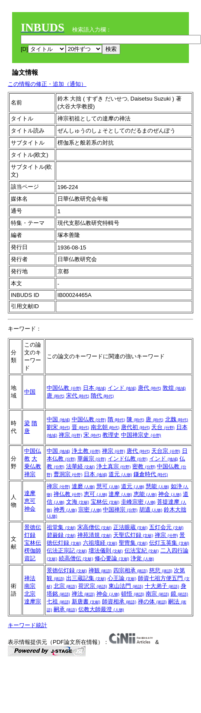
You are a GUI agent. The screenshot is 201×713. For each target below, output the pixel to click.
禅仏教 (68, 494)
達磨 (83, 486)
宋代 (77, 395)
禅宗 (70, 435)
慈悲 (160, 570)
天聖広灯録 (133, 535)
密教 (144, 466)
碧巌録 (61, 535)
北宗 (29, 593)
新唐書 (86, 601)
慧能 (157, 486)
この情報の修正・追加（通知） (47, 84)
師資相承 (119, 601)
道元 (120, 474)
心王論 (122, 578)
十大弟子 (162, 586)
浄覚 (142, 558)
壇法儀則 (106, 550)
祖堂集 (61, 527)
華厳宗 (91, 458)
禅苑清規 (94, 535)
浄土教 (86, 451)
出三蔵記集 (86, 578)
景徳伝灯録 (67, 570)
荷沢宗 (92, 586)
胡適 (151, 509)
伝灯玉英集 (169, 542)
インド (122, 388)
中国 (29, 391)
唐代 (149, 388)
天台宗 (165, 451)
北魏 (176, 419)
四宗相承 (130, 570)
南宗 (29, 586)
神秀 (65, 509)
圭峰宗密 (138, 501)
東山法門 (125, 586)
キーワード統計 (27, 625)
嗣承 (65, 609)
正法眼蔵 (130, 527)
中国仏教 (64, 388)
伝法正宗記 (67, 550)
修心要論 (112, 558)
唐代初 (135, 427)
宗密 (90, 509)
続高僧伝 (76, 558)
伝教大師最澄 (101, 609)
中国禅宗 (120, 509)
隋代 (102, 395)
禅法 (29, 578)
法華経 (80, 466)
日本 (94, 388)
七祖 (58, 601)
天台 (163, 427)
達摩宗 (32, 601)
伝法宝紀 (141, 550)
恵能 (145, 494)
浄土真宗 (113, 466)
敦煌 (174, 388)
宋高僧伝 (94, 527)
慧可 (108, 486)
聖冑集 (133, 542)
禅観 (100, 570)
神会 (29, 508)
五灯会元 (166, 527)
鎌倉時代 (151, 474)
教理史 (110, 435)
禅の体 (152, 601)
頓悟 (132, 593)
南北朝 (105, 427)
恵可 (29, 501)
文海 (77, 501)
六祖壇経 (100, 542)
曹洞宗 (68, 474)
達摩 (29, 493)
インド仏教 (128, 458)
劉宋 (58, 427)
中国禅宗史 (141, 435)
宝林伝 (105, 501)
